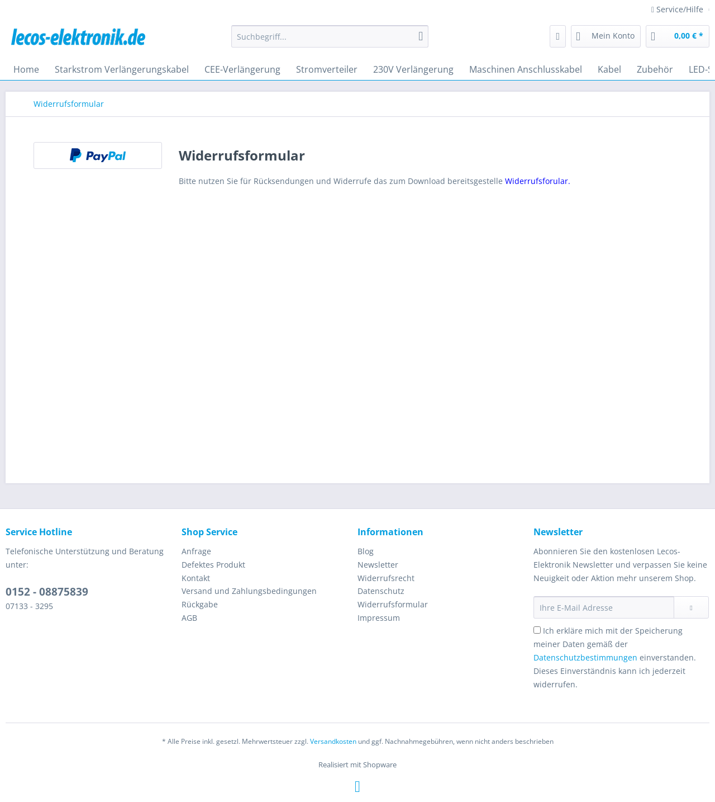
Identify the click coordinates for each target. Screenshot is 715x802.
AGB (189, 617)
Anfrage (196, 551)
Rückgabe (200, 604)
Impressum (379, 617)
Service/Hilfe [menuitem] (678, 9)
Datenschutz (381, 591)
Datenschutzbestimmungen (585, 657)
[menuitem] (329, 41)
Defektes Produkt (213, 564)
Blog (366, 551)
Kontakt (196, 578)
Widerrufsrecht (386, 578)
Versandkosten (333, 741)
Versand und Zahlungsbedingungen (249, 591)
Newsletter (378, 564)
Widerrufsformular (393, 604)
